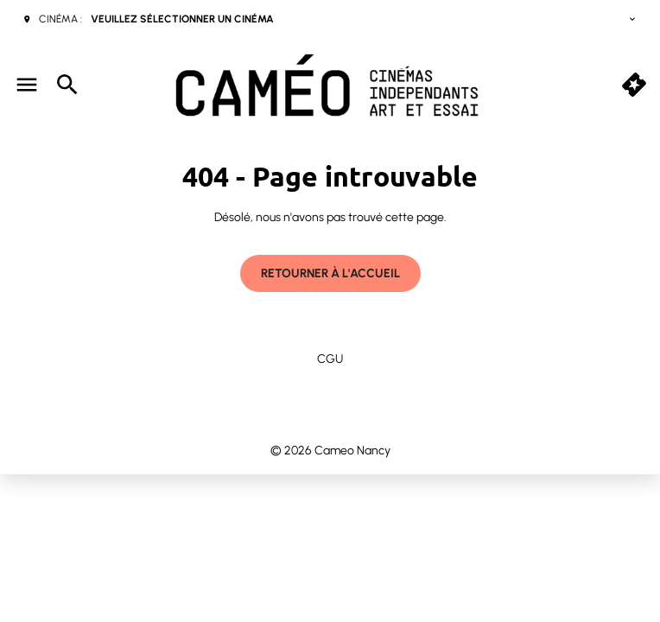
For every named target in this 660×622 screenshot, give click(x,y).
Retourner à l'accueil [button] (330, 273)
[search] (67, 84)
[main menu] (27, 85)
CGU (330, 359)
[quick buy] (634, 85)
